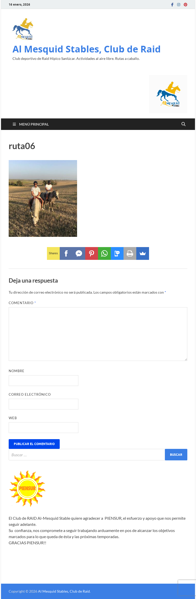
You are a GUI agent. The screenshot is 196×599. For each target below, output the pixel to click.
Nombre (16, 371)
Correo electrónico (30, 394)
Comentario (22, 303)
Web (13, 418)
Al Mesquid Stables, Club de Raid (87, 49)
